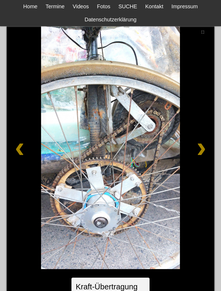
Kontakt (154, 6)
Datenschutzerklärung (110, 19)
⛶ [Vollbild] (202, 32)
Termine (55, 6)
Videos (81, 6)
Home (30, 6)
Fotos (103, 6)
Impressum (184, 6)
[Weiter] (192, 147)
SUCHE (127, 6)
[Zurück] (29, 147)
